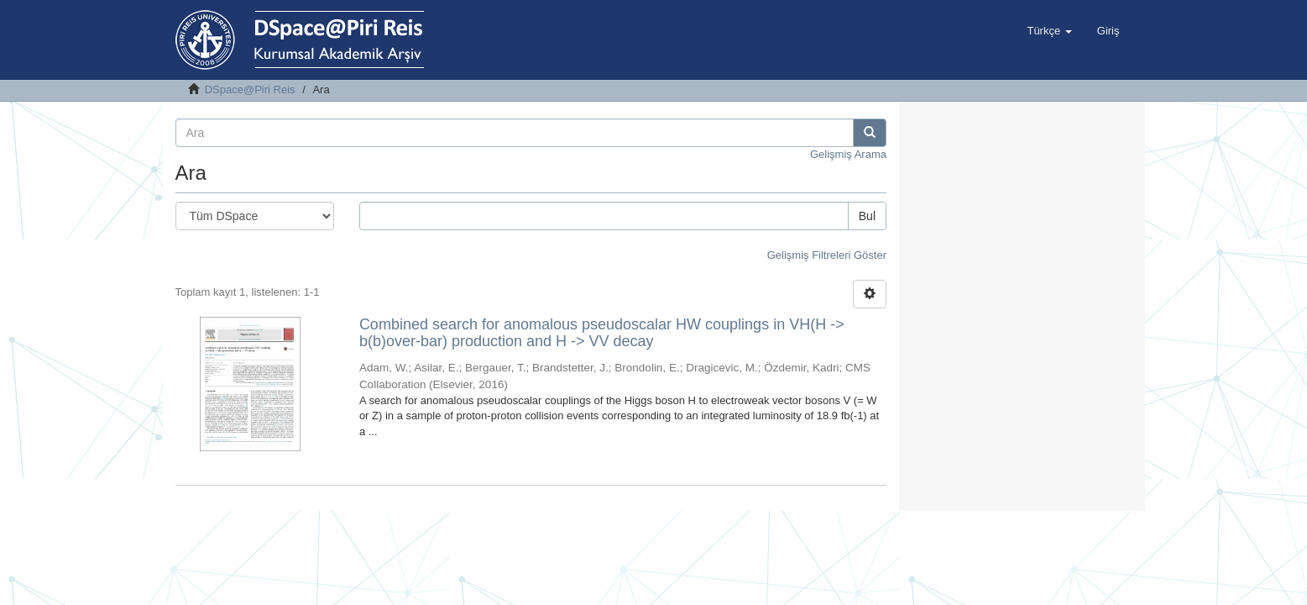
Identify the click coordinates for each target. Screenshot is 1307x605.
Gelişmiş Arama (848, 154)
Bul (867, 216)
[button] (1049, 31)
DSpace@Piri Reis (250, 89)
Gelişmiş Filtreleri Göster (826, 255)
